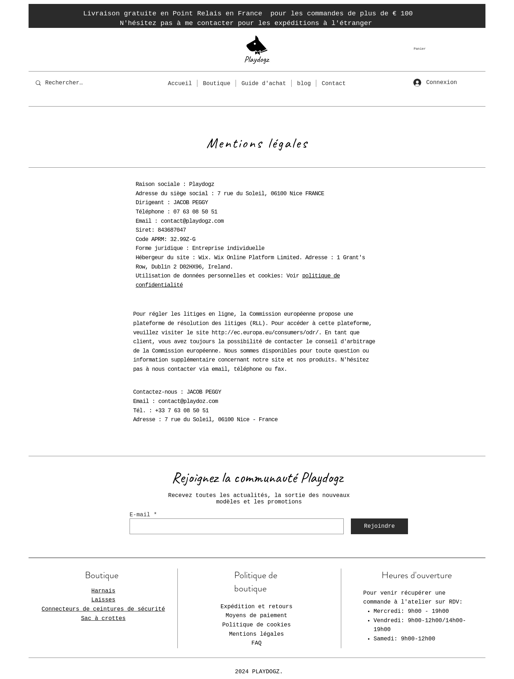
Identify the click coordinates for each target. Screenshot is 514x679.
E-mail (140, 515)
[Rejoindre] (379, 526)
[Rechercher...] (65, 83)
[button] (427, 48)
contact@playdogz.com (192, 221)
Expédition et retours (257, 607)
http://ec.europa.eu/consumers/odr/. (267, 333)
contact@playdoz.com (188, 401)
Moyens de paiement (256, 615)
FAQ (256, 643)
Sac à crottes (103, 618)
